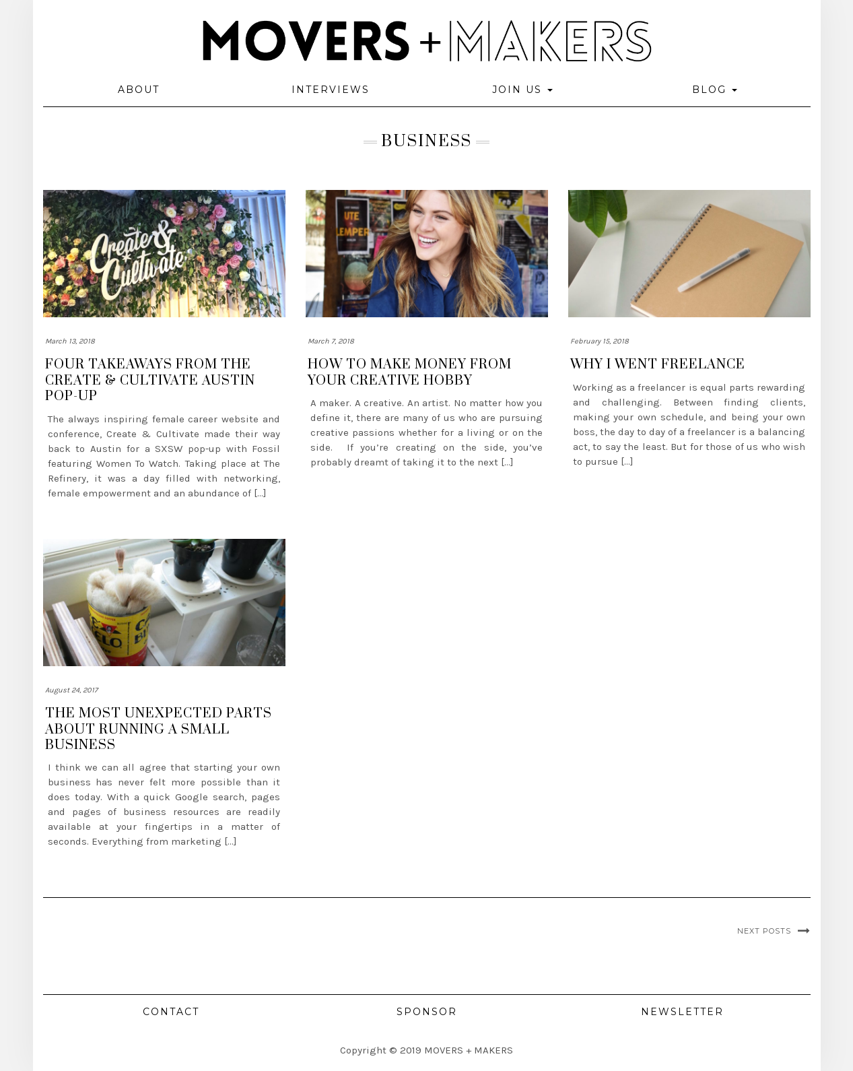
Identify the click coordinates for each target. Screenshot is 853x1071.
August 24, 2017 (71, 690)
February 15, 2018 (599, 341)
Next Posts (764, 931)
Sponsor (427, 1012)
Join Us (522, 90)
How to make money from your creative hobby (410, 372)
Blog (714, 90)
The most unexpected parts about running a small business (158, 729)
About (139, 90)
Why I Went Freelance (657, 364)
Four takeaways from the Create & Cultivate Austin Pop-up (150, 380)
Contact (171, 1012)
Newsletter (682, 1012)
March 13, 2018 (70, 341)
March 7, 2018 (331, 341)
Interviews (331, 90)
